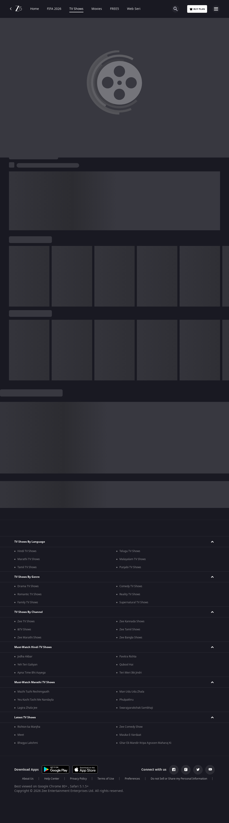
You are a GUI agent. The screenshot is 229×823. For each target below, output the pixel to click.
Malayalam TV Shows (132, 559)
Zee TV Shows (26, 621)
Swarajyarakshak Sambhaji (136, 708)
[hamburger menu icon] (216, 9)
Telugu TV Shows (129, 551)
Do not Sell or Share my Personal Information (179, 779)
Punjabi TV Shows (130, 567)
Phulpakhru (126, 700)
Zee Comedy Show (130, 727)
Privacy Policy (78, 779)
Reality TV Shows (129, 594)
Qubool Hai (126, 665)
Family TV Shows (27, 602)
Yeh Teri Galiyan (27, 665)
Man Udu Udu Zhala (131, 692)
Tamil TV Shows (27, 567)
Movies (96, 9)
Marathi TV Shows (28, 559)
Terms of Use (106, 779)
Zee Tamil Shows (129, 629)
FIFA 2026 (54, 9)
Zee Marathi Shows (29, 637)
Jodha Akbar (24, 657)
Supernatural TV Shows (133, 602)
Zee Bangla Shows (130, 637)
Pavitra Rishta (127, 657)
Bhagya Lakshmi (27, 743)
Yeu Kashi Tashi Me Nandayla (35, 700)
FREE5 (114, 9)
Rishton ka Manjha (28, 727)
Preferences (132, 779)
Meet (20, 735)
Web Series (135, 9)
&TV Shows (24, 629)
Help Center (51, 779)
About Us (28, 779)
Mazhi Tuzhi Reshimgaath (33, 692)
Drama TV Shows (28, 586)
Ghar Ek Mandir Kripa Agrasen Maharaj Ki (145, 743)
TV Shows (76, 9)
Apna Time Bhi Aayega (31, 673)
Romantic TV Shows (29, 594)
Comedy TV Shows (130, 586)
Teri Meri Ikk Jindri (130, 673)
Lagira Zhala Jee (27, 708)
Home (34, 9)
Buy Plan (197, 9)
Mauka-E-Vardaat (130, 735)
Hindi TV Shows (26, 551)
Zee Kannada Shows (131, 621)
